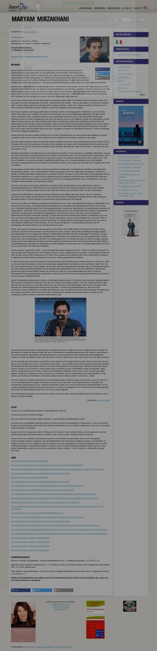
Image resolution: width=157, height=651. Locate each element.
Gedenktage (113, 8)
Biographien (85, 8)
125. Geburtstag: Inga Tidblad (129, 157)
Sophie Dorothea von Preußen (129, 92)
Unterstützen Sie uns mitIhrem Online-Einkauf (61, 606)
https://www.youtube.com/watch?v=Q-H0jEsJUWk (30, 550)
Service (137, 8)
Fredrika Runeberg (125, 74)
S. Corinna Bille (124, 84)
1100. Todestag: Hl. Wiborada (129, 167)
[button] (102, 69)
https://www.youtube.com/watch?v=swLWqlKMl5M (30, 538)
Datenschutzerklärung (45, 647)
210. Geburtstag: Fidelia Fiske (129, 160)
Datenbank (99, 8)
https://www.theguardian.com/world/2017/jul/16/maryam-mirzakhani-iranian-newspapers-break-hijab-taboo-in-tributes (55, 525)
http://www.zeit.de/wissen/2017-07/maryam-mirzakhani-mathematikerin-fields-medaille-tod (45, 502)
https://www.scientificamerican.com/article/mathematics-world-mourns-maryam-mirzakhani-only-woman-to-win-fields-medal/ (58, 469)
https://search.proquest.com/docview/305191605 (29, 478)
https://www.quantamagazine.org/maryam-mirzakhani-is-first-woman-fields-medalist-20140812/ (47, 465)
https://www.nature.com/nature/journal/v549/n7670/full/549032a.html (37, 513)
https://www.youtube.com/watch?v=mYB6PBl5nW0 (30, 542)
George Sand (123, 88)
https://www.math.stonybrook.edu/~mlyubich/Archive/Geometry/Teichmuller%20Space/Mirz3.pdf (47, 486)
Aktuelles (127, 8)
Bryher (120, 81)
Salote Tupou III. (124, 70)
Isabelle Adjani (123, 77)
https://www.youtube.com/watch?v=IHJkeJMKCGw (30, 546)
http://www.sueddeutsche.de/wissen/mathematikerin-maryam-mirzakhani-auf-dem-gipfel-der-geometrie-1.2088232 (54, 498)
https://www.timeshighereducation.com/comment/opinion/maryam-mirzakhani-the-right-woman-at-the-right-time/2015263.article (59, 534)
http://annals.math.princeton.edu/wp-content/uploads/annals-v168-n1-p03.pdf (40, 482)
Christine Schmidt (103, 400)
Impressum (31, 647)
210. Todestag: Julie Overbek (129, 171)
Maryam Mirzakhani (30, 32)
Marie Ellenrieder (124, 67)
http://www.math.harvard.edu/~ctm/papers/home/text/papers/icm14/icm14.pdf (40, 473)
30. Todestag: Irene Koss (127, 190)
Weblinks (28, 57)
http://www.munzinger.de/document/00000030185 (30, 461)
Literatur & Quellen (41, 57)
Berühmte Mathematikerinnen (129, 55)
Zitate (21, 57)
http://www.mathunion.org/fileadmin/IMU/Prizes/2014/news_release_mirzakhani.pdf (42, 490)
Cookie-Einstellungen (63, 647)
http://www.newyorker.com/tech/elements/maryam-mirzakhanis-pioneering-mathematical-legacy (47, 517)
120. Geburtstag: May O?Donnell (130, 164)
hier (64, 341)
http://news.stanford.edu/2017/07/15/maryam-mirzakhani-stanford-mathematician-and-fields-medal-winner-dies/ (53, 494)
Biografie (14, 57)
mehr (142, 95)
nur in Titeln (135, 20)
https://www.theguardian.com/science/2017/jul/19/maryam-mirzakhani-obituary (41, 521)
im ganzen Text (136, 18)
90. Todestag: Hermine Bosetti (129, 186)
